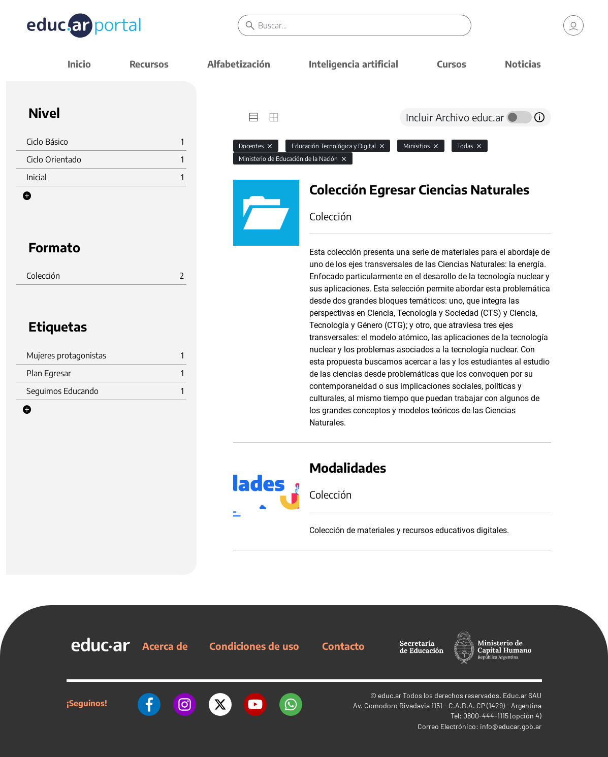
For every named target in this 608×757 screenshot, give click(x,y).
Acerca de (165, 646)
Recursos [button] (149, 64)
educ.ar (389, 695)
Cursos (451, 64)
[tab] (253, 117)
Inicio (79, 64)
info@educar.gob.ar (510, 726)
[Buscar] (365, 25)
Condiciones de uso (254, 646)
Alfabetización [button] (238, 64)
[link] (573, 25)
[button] (27, 196)
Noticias (523, 64)
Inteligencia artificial (353, 64)
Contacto (343, 646)
